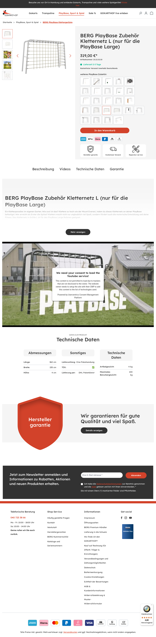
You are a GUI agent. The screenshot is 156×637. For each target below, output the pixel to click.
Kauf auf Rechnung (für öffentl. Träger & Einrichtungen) (95, 549)
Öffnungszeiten (91, 522)
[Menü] (151, 605)
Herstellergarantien (56, 532)
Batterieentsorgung (93, 572)
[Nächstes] (70, 55)
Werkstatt (52, 527)
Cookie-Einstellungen (94, 577)
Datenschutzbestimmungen (109, 484)
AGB (94, 486)
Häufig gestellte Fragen (58, 518)
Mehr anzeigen (78, 232)
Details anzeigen (94, 430)
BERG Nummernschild (57, 537)
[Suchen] (140, 13)
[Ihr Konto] (146, 13)
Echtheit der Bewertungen (96, 581)
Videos (65, 169)
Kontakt (51, 522)
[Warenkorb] (151, 13)
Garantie (117, 169)
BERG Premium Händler (95, 527)
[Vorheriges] (17, 55)
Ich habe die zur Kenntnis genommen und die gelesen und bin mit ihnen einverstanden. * (114, 485)
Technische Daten (90, 169)
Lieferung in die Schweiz (95, 532)
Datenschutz (89, 567)
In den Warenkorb (104, 130)
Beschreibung (43, 169)
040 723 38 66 (18, 517)
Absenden (136, 475)
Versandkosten (70, 632)
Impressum (89, 518)
